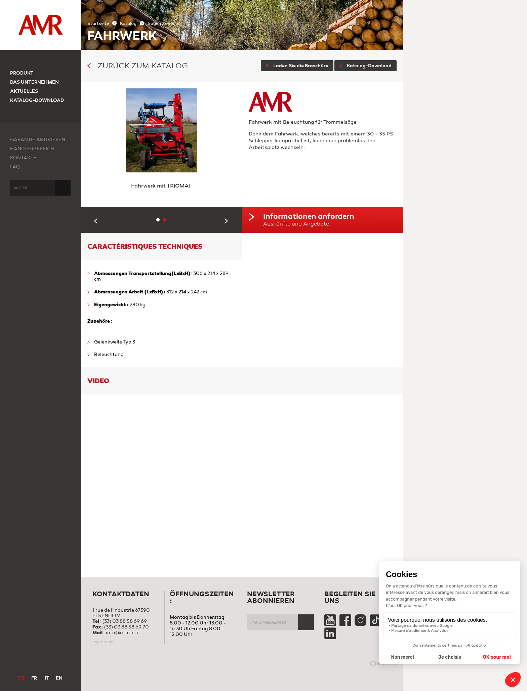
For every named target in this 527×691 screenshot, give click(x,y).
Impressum (103, 642)
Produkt (21, 73)
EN (59, 678)
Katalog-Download (365, 66)
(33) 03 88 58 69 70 (126, 627)
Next (227, 220)
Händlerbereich (32, 149)
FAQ (15, 167)
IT (47, 678)
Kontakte (23, 158)
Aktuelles (24, 91)
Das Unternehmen (34, 82)
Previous (96, 220)
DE (21, 678)
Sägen (155, 23)
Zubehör (171, 23)
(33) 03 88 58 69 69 (125, 621)
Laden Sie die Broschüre (297, 66)
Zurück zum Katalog (137, 66)
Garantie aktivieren (37, 140)
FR (34, 678)
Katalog (128, 23)
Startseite (98, 23)
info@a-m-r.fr (122, 633)
